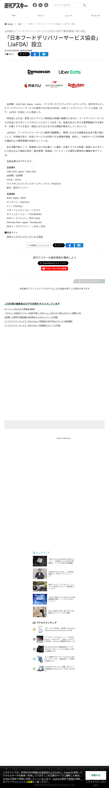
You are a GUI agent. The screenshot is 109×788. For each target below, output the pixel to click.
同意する (95, 775)
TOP (13, 15)
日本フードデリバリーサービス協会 (25, 236)
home (8, 23)
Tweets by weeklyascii (63, 438)
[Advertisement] (54, 356)
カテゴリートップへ (89, 281)
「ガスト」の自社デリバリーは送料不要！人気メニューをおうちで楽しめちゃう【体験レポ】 (43, 313)
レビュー (41, 15)
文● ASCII (9, 54)
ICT (20, 23)
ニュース (68, 15)
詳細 (30, 782)
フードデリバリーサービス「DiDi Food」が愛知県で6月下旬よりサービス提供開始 (38, 321)
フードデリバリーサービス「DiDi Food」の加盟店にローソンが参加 (32, 325)
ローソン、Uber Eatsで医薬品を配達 (19, 309)
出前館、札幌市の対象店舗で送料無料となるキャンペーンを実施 (31, 317)
